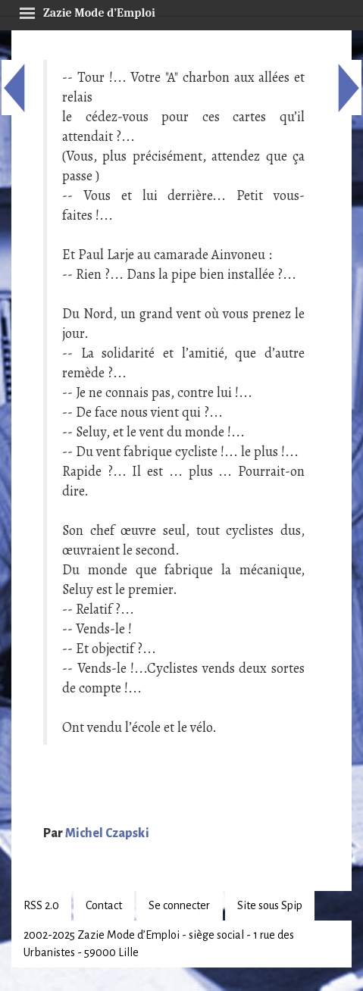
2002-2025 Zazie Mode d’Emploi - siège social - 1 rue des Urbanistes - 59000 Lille (158, 943)
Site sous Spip (269, 905)
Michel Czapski (107, 833)
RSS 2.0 (41, 905)
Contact (104, 905)
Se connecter (179, 905)
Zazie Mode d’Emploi (87, 11)
